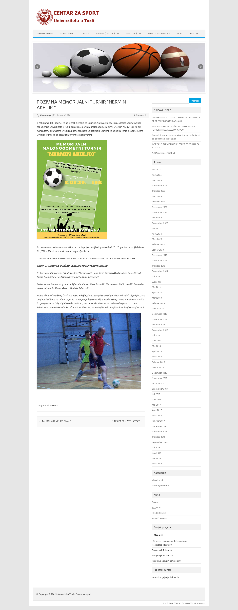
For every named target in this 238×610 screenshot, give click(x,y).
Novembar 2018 (159, 319)
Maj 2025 (156, 169)
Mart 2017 (157, 415)
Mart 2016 (157, 463)
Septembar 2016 (160, 442)
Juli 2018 (156, 335)
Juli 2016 (156, 447)
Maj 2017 (156, 405)
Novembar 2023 (159, 185)
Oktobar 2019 (158, 266)
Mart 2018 (157, 356)
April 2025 (157, 175)
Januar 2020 (158, 250)
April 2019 (157, 292)
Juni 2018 (156, 340)
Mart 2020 (157, 239)
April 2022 (157, 234)
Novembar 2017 (159, 378)
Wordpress (199, 603)
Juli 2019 (156, 276)
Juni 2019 (156, 282)
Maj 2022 (156, 228)
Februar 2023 (158, 201)
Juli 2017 (156, 394)
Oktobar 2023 (158, 191)
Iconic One (168, 603)
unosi (156, 507)
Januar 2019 (158, 308)
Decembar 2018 (159, 314)
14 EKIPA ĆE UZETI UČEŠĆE (127, 421)
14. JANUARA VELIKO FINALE (55, 421)
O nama (85, 34)
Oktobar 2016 (158, 437)
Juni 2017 (156, 399)
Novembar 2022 (159, 212)
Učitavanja (168, 541)
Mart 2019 (157, 298)
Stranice (157, 541)
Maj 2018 (156, 346)
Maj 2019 (156, 287)
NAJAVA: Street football (163, 153)
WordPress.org (159, 518)
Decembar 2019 (159, 255)
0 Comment (140, 115)
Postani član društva (107, 34)
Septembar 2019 (160, 271)
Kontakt (194, 34)
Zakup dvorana (45, 34)
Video (180, 34)
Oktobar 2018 (158, 324)
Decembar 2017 (159, 373)
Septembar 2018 (160, 330)
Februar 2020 (158, 244)
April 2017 (157, 410)
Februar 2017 (158, 421)
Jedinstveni (181, 541)
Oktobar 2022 (158, 217)
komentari (159, 513)
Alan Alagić (45, 115)
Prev (37, 67)
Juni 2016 (156, 453)
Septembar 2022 (160, 223)
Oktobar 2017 (158, 383)
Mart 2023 (157, 196)
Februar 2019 (158, 303)
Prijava (155, 502)
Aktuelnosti (67, 34)
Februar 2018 (158, 362)
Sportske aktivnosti (159, 34)
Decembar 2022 (159, 207)
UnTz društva (133, 34)
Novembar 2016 (159, 431)
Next (200, 67)
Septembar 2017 (160, 389)
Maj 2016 (156, 458)
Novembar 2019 (159, 260)
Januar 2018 (158, 367)
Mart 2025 (157, 180)
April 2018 (157, 351)
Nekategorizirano (160, 485)
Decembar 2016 (159, 426)
